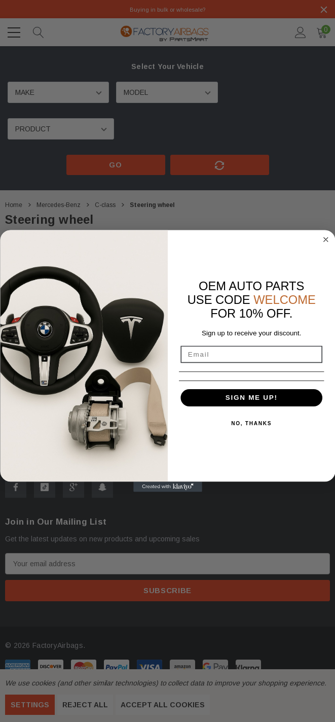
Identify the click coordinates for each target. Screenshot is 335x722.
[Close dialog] (325, 239)
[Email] (251, 354)
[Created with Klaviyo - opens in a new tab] (167, 487)
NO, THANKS (251, 424)
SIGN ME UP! (251, 397)
